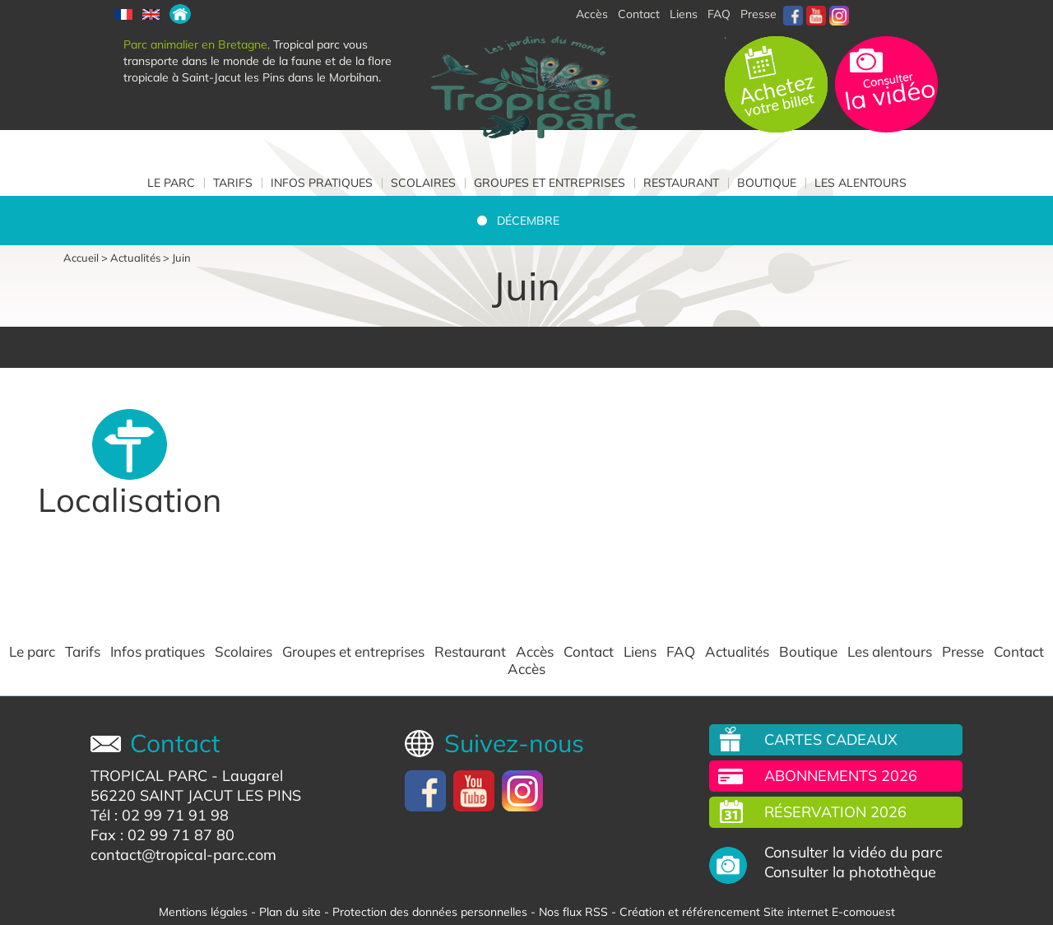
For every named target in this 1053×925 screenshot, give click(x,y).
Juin (181, 257)
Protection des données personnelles (429, 911)
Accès (535, 651)
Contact (589, 651)
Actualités (135, 257)
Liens (684, 14)
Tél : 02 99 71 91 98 (159, 815)
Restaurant (681, 182)
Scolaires (423, 182)
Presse (758, 14)
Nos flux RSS (573, 911)
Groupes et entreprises (549, 182)
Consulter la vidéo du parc (853, 852)
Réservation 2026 (835, 811)
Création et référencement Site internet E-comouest (757, 911)
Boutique (766, 182)
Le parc (171, 182)
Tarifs (233, 182)
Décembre (528, 220)
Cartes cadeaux (831, 739)
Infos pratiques (322, 182)
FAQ (719, 14)
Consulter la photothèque (850, 872)
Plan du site (290, 911)
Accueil (81, 257)
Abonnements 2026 (840, 775)
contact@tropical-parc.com (183, 854)
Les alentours (860, 182)
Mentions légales (203, 911)
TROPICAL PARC (148, 775)
